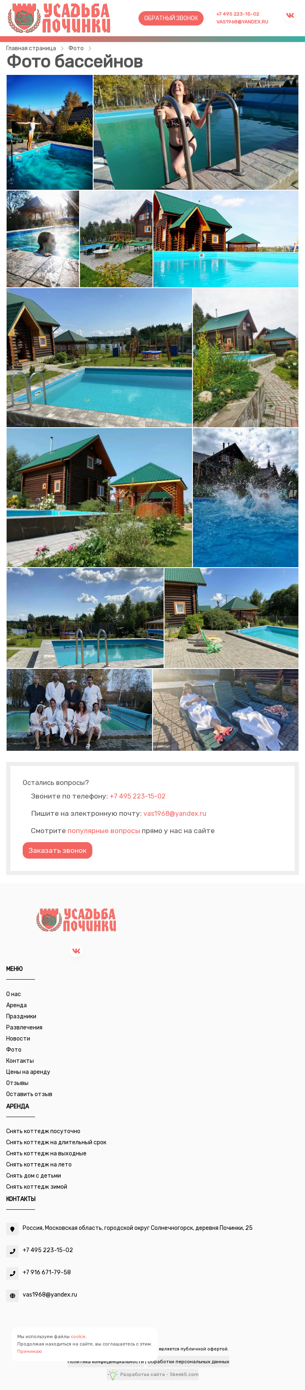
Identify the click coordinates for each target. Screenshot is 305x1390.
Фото (13, 1049)
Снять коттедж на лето (39, 1164)
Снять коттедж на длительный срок (56, 1142)
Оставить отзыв (29, 1094)
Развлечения (24, 1027)
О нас (13, 994)
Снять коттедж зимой (36, 1186)
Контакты (20, 1060)
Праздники (21, 1016)
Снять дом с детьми (33, 1175)
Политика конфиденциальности (106, 1361)
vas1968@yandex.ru (242, 22)
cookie (78, 1336)
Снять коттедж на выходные (46, 1153)
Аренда (16, 1005)
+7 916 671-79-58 (47, 1272)
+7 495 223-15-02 (237, 14)
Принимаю (29, 1351)
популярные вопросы (104, 831)
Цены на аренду (28, 1072)
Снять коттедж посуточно (43, 1131)
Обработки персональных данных (188, 1361)
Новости (18, 1038)
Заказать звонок (57, 850)
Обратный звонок (171, 18)
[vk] (76, 950)
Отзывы (17, 1083)
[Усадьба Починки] (59, 18)
